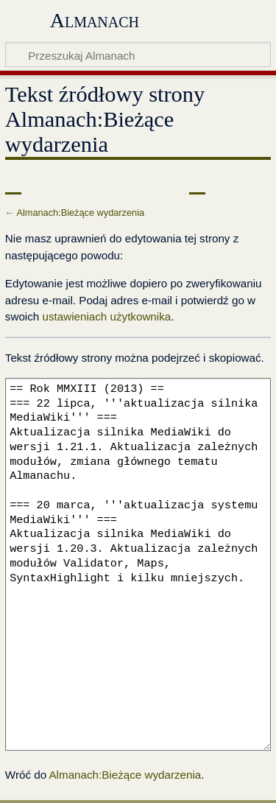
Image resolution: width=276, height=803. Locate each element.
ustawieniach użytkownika (106, 316)
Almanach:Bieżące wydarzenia (80, 212)
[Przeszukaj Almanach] (138, 54)
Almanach (94, 20)
